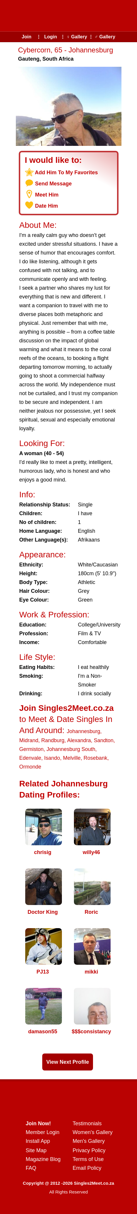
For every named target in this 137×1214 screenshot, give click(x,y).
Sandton (104, 740)
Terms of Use (88, 1159)
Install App (38, 1141)
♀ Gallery (76, 36)
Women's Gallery (93, 1132)
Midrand (28, 740)
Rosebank (95, 758)
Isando (52, 758)
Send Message (53, 184)
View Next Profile (67, 1062)
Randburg (53, 740)
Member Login (43, 1132)
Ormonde (30, 767)
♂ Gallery (104, 36)
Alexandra (79, 740)
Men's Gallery (89, 1141)
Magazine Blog (43, 1159)
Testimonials (87, 1123)
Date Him (46, 206)
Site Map (36, 1150)
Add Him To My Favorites (66, 172)
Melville (72, 758)
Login (50, 36)
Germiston (31, 749)
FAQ (31, 1168)
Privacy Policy (89, 1150)
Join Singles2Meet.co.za (66, 708)
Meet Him (47, 195)
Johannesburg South (71, 749)
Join (26, 36)
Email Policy (87, 1168)
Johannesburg (83, 731)
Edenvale (30, 758)
